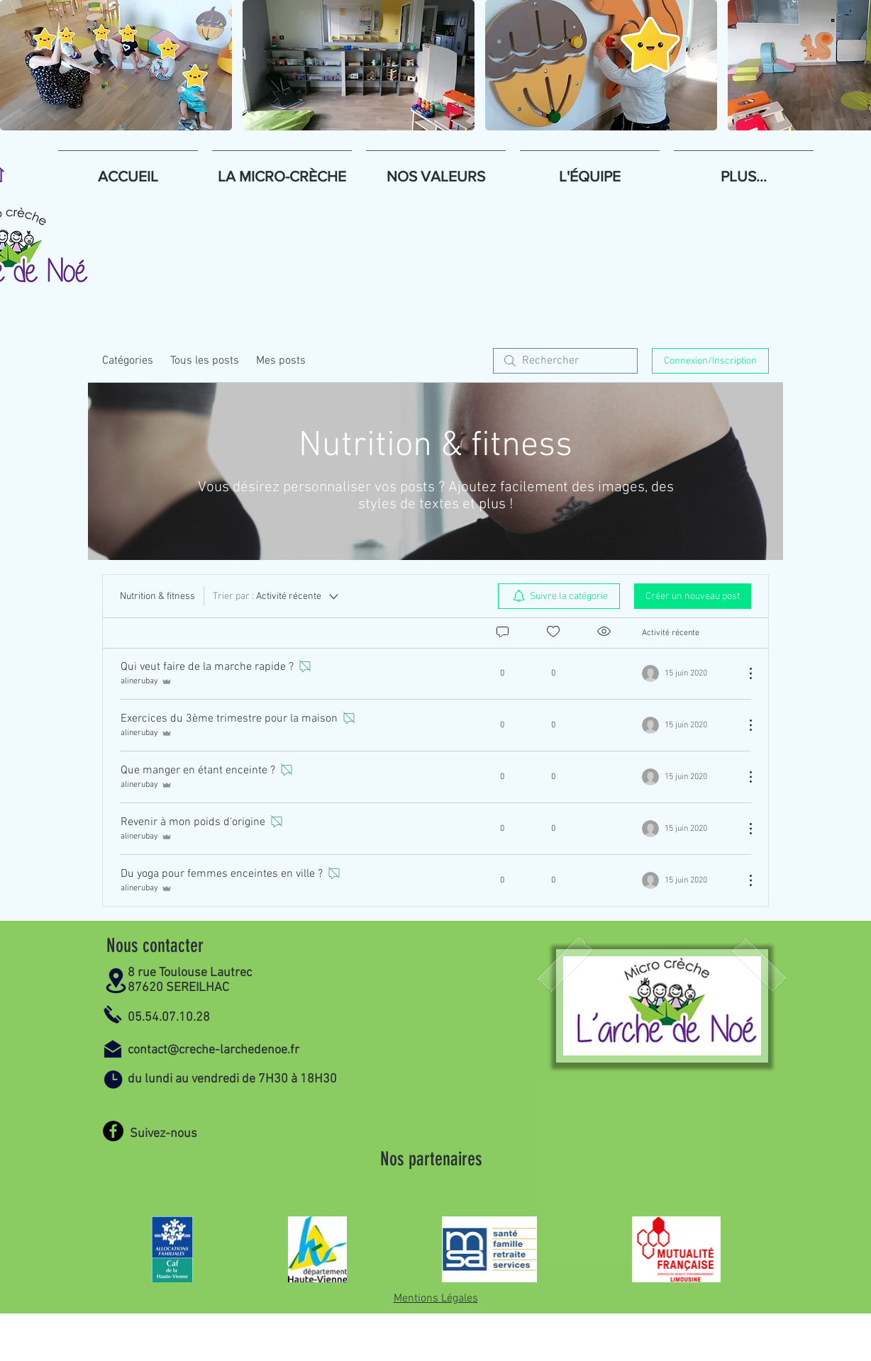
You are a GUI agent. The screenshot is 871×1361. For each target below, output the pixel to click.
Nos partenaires (431, 1159)
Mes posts (281, 361)
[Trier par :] (276, 596)
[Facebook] (113, 1131)
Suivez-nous (163, 1133)
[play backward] (17, 65)
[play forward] (853, 65)
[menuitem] (559, 596)
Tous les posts (204, 361)
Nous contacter (155, 945)
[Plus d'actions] (743, 673)
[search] (565, 361)
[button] (116, 65)
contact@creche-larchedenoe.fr (213, 1050)
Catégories (127, 361)
